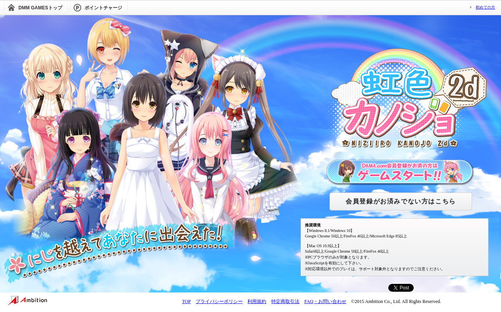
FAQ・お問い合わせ (325, 301)
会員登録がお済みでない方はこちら (401, 201)
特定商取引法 (285, 301)
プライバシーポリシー (219, 301)
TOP (186, 301)
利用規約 (256, 301)
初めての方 (485, 7)
